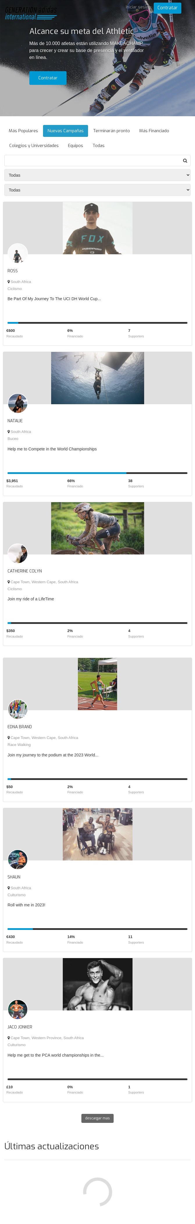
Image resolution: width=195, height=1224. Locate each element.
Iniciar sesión (138, 7)
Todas (98, 145)
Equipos (75, 145)
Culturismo (17, 895)
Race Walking (19, 744)
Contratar (168, 8)
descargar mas (97, 1118)
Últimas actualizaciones (51, 1146)
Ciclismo (15, 289)
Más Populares (23, 131)
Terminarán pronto (111, 131)
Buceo (13, 438)
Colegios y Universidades (34, 145)
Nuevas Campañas (65, 131)
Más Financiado (154, 131)
